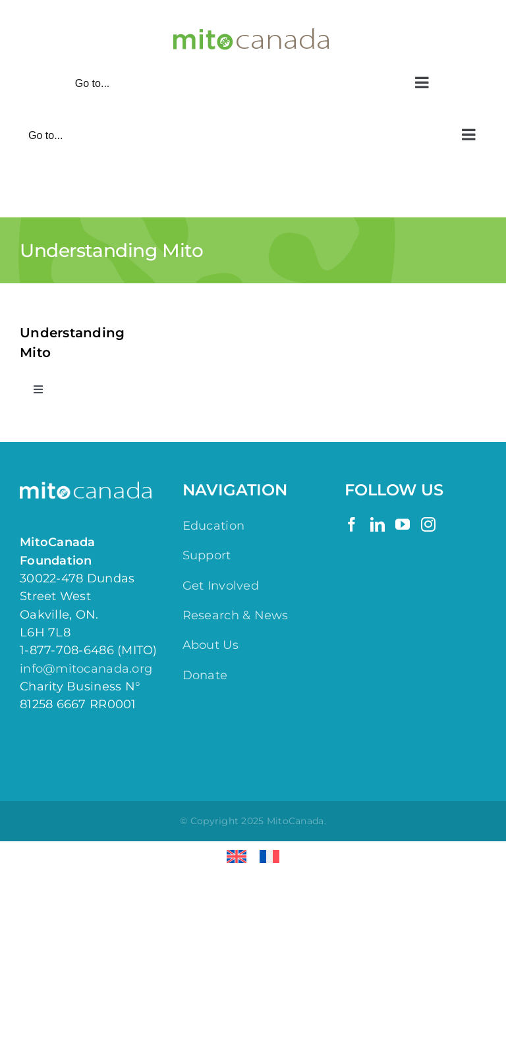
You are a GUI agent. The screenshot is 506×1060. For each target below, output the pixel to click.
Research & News (236, 615)
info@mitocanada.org (86, 668)
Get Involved (221, 585)
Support (207, 555)
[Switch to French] (269, 857)
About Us (211, 645)
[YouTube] (402, 524)
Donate (205, 675)
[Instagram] (428, 524)
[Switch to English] (236, 857)
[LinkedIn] (377, 524)
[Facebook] (352, 524)
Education (213, 525)
